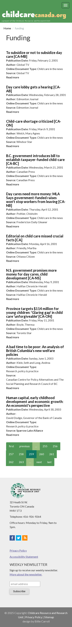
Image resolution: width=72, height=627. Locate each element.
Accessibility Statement (24, 556)
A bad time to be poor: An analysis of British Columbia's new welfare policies (35, 351)
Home (7, 28)
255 (45, 446)
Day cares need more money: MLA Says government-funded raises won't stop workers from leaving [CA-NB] (35, 200)
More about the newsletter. (26, 574)
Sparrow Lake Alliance (29, 430)
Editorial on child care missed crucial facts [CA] (34, 238)
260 (41, 454)
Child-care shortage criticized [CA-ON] (33, 123)
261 (51, 454)
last (49, 462)
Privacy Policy (18, 550)
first (11, 446)
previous (24, 446)
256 (55, 446)
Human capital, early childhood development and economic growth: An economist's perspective (34, 402)
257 (11, 454)
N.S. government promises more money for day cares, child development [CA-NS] (31, 274)
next (39, 462)
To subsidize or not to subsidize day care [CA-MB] (34, 54)
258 (21, 454)
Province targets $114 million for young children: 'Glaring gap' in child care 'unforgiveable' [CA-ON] (34, 312)
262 (11, 462)
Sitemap (49, 617)
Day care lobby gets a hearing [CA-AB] (33, 89)
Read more (12, 77)
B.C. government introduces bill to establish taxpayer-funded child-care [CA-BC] (35, 160)
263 (21, 462)
